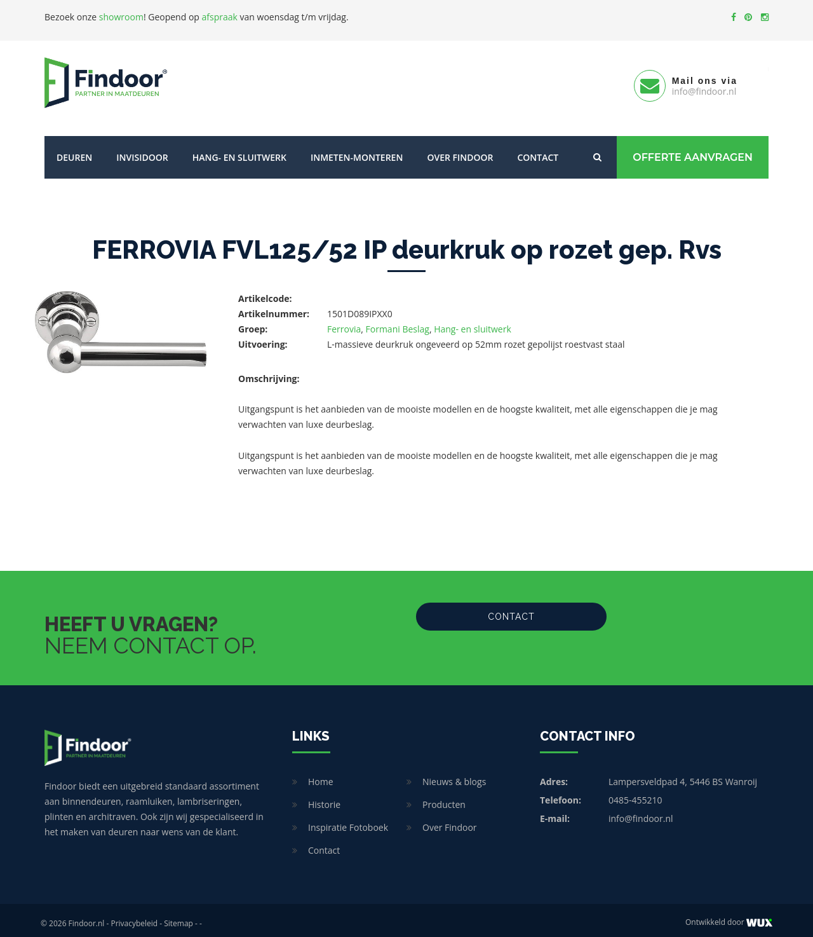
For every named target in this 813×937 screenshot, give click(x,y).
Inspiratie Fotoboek (348, 821)
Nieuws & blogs (454, 775)
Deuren (74, 151)
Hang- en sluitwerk (239, 151)
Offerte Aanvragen (693, 151)
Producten (444, 798)
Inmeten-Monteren (357, 151)
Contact (537, 151)
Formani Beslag (397, 323)
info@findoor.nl (640, 812)
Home (320, 775)
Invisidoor (142, 151)
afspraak (220, 17)
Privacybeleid (134, 917)
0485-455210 (635, 794)
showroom (121, 17)
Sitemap (178, 917)
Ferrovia (344, 323)
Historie (324, 798)
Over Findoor (460, 151)
